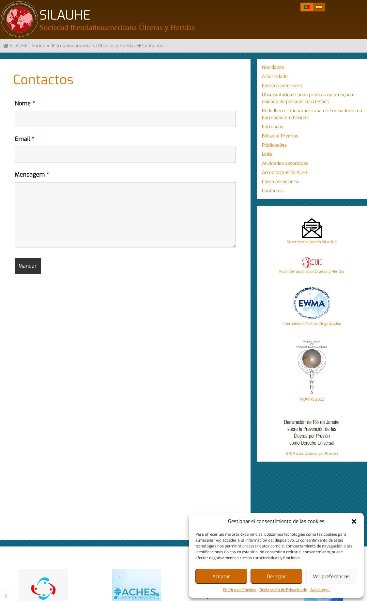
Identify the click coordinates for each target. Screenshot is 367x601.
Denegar (276, 576)
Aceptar (221, 576)
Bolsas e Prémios (280, 136)
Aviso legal (320, 590)
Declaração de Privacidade (283, 590)
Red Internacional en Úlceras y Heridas (311, 271)
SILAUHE (64, 15)
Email (24, 139)
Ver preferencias (331, 576)
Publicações (274, 145)
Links (267, 154)
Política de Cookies (239, 590)
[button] (354, 521)
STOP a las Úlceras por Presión (312, 453)
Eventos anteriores (282, 86)
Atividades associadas (285, 163)
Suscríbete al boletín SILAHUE (312, 242)
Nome (25, 103)
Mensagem (32, 174)
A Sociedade (275, 76)
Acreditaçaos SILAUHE (285, 172)
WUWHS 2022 (312, 399)
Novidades (273, 67)
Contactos (272, 191)
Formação (272, 127)
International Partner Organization (312, 323)
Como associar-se (280, 182)
